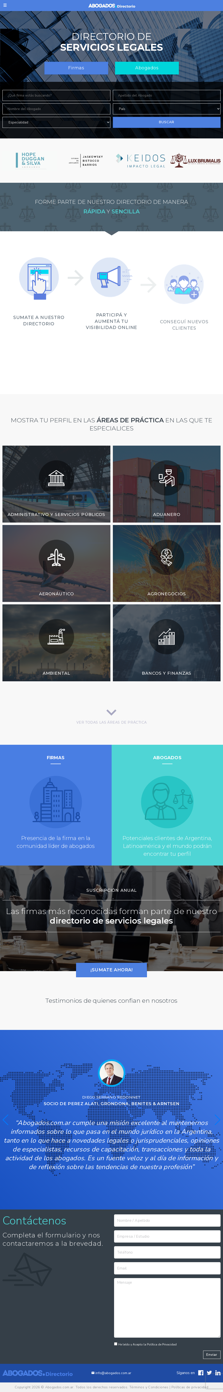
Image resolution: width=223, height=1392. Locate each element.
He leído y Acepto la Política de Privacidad (156, 1344)
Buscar (166, 122)
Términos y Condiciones (149, 1387)
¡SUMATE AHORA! (111, 978)
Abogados (146, 68)
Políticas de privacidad (189, 1387)
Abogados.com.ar (59, 1387)
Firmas (76, 68)
